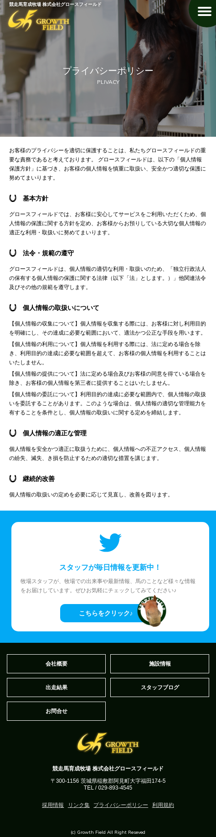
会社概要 (56, 664)
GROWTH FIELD (39, 20)
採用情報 (53, 805)
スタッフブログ (160, 687)
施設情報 (160, 664)
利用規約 (163, 805)
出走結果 (56, 687)
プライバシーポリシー (120, 805)
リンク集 (79, 805)
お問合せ (56, 711)
